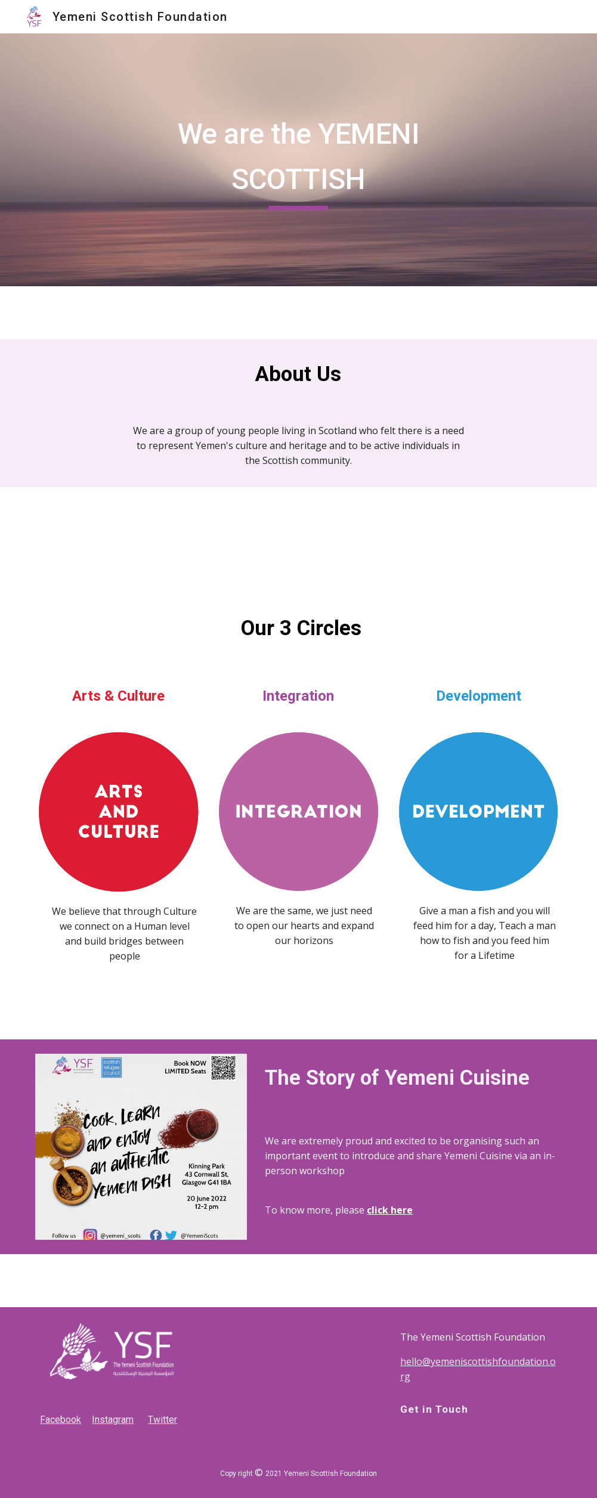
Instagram (113, 1419)
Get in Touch (434, 1409)
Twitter (162, 1419)
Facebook (60, 1419)
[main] (298, 159)
